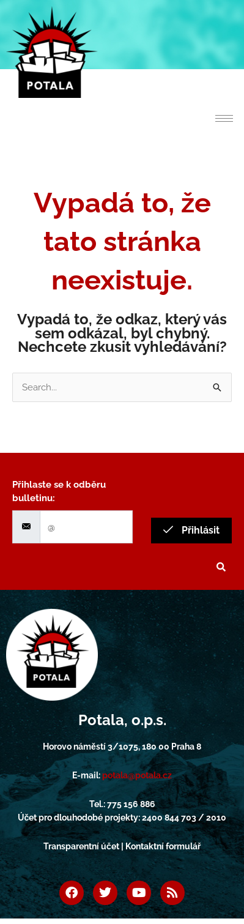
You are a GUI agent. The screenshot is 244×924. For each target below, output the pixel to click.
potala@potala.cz (137, 775)
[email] (86, 527)
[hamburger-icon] (224, 118)
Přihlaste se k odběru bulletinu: (59, 491)
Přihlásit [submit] (191, 530)
